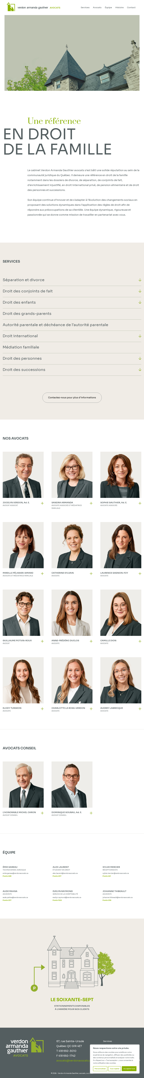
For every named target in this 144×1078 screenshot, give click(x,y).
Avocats (97, 7)
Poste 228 (7, 876)
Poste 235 (107, 900)
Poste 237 (57, 876)
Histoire (119, 7)
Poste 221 (107, 876)
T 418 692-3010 (66, 1051)
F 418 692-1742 (65, 1055)
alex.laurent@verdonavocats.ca (65, 873)
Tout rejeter (114, 1069)
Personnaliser (100, 1069)
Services (85, 7)
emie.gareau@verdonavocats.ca (15, 873)
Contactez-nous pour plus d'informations (72, 397)
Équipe (108, 7)
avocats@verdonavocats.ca (74, 1060)
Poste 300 (57, 900)
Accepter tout (129, 1069)
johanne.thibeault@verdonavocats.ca (118, 897)
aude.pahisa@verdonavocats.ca (15, 897)
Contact (131, 7)
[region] (115, 1059)
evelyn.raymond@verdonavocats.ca (67, 897)
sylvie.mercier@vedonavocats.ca (116, 873)
